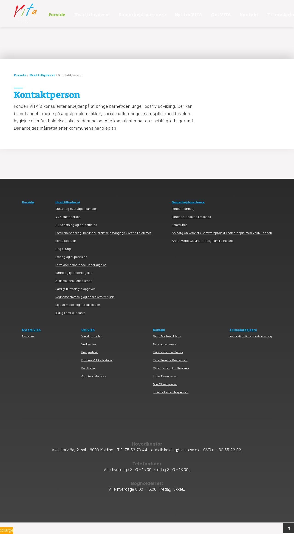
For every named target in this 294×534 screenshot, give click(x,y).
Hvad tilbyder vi (92, 15)
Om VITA (221, 15)
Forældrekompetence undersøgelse (81, 276)
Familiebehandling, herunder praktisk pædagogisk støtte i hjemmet (103, 244)
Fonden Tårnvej (183, 220)
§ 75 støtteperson (68, 228)
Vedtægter (88, 356)
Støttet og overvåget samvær (76, 220)
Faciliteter (88, 380)
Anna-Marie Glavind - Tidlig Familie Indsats (203, 252)
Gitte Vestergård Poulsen (171, 380)
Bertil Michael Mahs (167, 348)
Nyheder (28, 348)
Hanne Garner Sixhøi (168, 364)
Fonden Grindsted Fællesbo (191, 228)
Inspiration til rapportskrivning (250, 348)
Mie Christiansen (165, 396)
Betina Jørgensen (165, 356)
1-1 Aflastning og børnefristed (76, 236)
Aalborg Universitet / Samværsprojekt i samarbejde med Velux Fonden (222, 244)
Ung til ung (63, 260)
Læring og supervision (71, 268)
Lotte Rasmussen (165, 388)
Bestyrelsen (89, 364)
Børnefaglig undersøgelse (73, 284)
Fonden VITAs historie (97, 372)
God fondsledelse (94, 388)
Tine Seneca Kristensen (170, 372)
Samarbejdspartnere (142, 15)
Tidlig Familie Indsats (70, 324)
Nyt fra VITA (188, 15)
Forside (56, 15)
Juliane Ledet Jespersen (170, 404)
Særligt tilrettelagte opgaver (75, 300)
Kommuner (179, 236)
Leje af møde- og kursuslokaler (77, 316)
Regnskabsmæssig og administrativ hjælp (85, 308)
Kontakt (249, 15)
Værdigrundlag (91, 348)
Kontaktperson (65, 252)
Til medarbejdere (243, 341)
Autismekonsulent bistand (73, 292)
